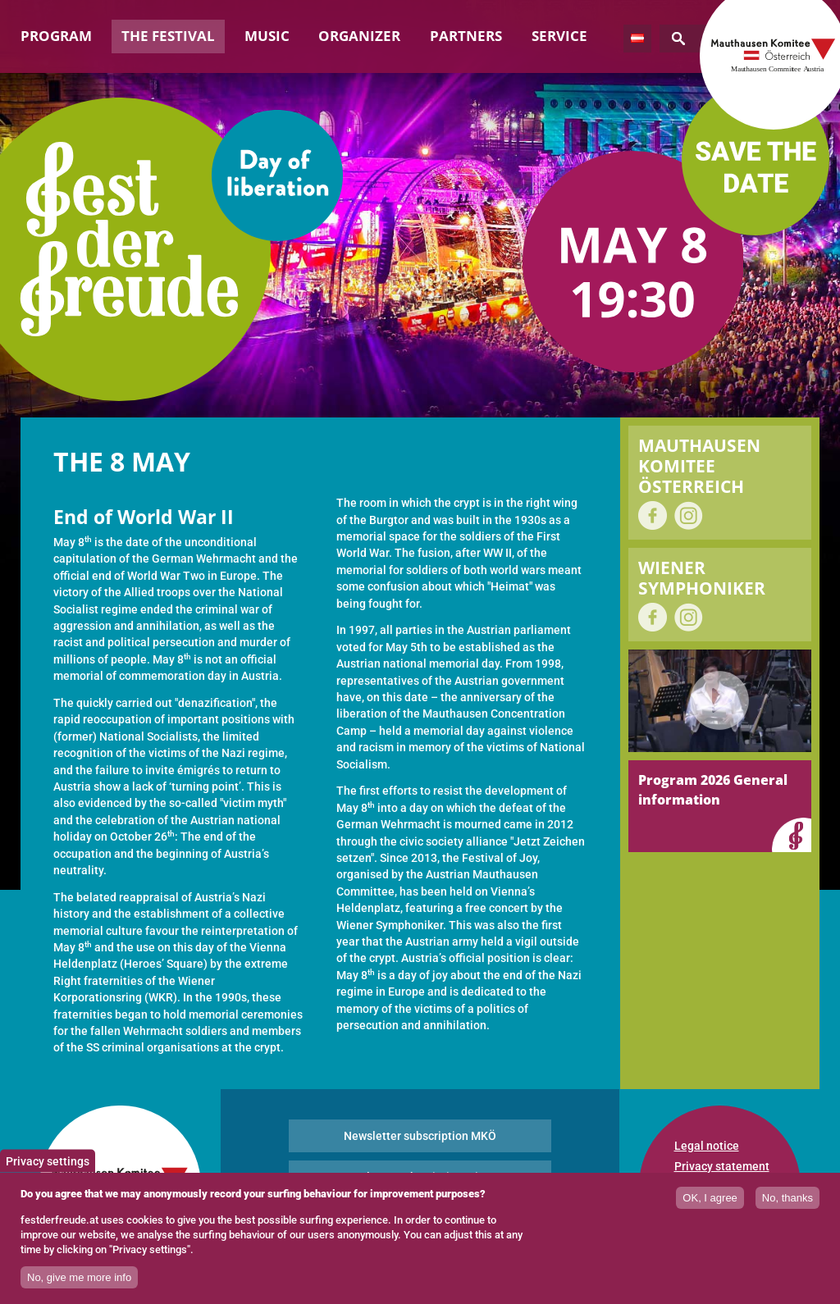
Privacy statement (721, 1166)
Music (267, 35)
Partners (466, 35)
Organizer (359, 35)
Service (559, 35)
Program (56, 35)
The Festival (168, 35)
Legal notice (706, 1145)
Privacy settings (47, 1167)
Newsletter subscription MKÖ (420, 1135)
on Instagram (688, 515)
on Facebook (652, 515)
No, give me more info (79, 1285)
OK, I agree (709, 1205)
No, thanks (787, 1205)
